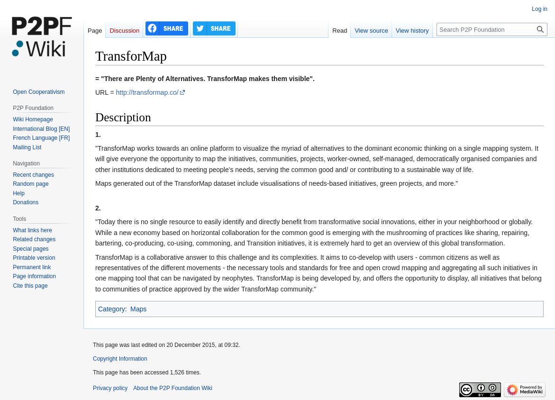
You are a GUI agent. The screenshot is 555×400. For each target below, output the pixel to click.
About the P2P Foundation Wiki (172, 388)
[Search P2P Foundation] (492, 29)
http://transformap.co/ (147, 92)
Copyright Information (120, 358)
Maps (138, 309)
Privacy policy (110, 388)
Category (111, 309)
